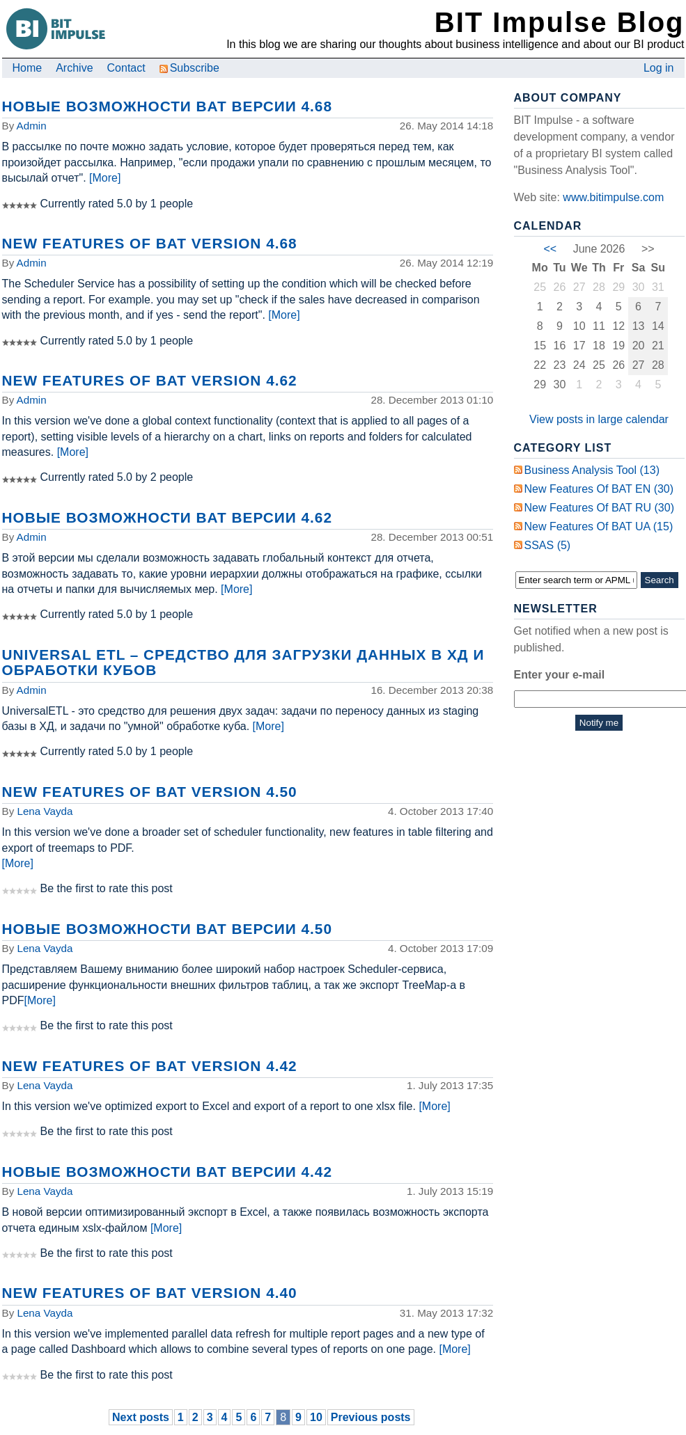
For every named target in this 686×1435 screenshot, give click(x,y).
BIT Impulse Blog (560, 22)
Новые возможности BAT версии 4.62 (167, 517)
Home (27, 68)
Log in (659, 68)
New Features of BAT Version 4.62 (149, 380)
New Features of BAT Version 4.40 (149, 1293)
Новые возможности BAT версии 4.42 (167, 1172)
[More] (104, 178)
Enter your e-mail (559, 675)
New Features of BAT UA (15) (598, 526)
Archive (74, 68)
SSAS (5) (547, 545)
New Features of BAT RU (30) (599, 508)
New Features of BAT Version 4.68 (149, 243)
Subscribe (189, 68)
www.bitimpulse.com (613, 197)
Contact (126, 68)
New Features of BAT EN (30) (599, 489)
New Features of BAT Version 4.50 (149, 792)
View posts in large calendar (599, 419)
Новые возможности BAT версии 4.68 (167, 106)
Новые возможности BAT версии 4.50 (167, 929)
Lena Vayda (44, 811)
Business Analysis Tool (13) (592, 470)
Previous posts (371, 1417)
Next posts (140, 1417)
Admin (32, 126)
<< (549, 249)
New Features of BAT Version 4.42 (149, 1066)
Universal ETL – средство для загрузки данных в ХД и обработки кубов (243, 662)
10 (316, 1417)
